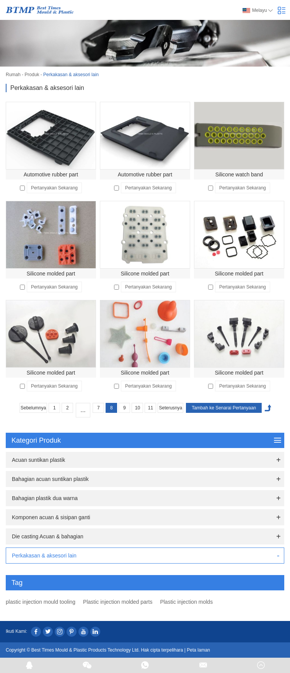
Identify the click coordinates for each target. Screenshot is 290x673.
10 (137, 408)
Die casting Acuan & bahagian (47, 536)
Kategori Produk (146, 440)
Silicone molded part (51, 274)
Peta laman (198, 650)
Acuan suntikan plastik (38, 460)
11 (150, 408)
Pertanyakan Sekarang (54, 188)
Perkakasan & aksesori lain (71, 74)
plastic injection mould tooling (40, 602)
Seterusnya (170, 408)
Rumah (13, 74)
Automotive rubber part (51, 174)
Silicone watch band (239, 174)
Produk (31, 74)
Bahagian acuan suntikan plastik (50, 479)
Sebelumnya (33, 408)
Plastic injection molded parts (117, 602)
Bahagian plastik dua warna (45, 498)
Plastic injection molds (186, 602)
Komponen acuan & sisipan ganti (51, 517)
